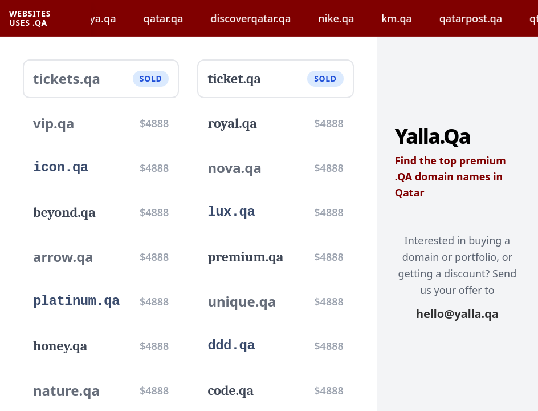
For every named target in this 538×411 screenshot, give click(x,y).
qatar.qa (175, 18)
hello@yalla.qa (457, 313)
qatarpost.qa (482, 18)
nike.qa (348, 18)
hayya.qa (106, 18)
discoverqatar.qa (263, 18)
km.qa (409, 18)
